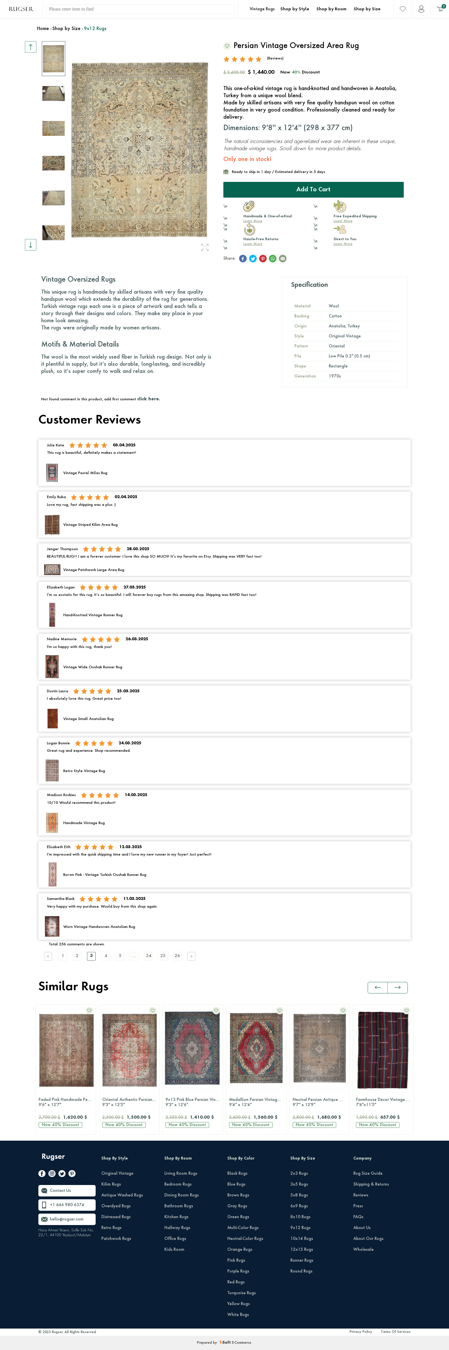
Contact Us (60, 1191)
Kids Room (174, 1250)
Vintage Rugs (262, 9)
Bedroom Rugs (178, 1184)
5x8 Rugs (299, 1195)
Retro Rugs (111, 1228)
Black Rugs (237, 1174)
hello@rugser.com (67, 1219)
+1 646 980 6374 (67, 1205)
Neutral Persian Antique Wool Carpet (321, 1103)
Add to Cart (313, 190)
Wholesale (363, 1250)
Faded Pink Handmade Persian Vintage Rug (67, 1103)
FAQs (358, 1217)
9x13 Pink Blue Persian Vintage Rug (194, 1103)
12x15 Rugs (301, 1250)
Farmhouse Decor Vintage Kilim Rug (384, 1103)
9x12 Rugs (300, 1228)
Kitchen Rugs (176, 1217)
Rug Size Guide (368, 1174)
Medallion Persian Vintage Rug (257, 1103)
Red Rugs (236, 1282)
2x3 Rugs (299, 1174)
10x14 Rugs (301, 1239)
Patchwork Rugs (116, 1239)
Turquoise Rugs (241, 1293)
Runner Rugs (301, 1260)
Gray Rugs (237, 1206)
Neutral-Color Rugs (245, 1239)
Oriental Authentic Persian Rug (130, 1103)
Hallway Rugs (177, 1228)
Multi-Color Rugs (243, 1228)
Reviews (360, 1195)
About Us (362, 1228)
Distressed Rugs (116, 1217)
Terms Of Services (396, 1332)
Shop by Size (367, 9)
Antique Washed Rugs (122, 1195)
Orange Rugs (239, 1250)
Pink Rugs (236, 1260)
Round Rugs (301, 1271)
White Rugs (238, 1315)
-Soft (225, 1343)
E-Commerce (241, 1343)
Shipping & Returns (371, 1184)
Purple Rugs (238, 1271)
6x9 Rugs (299, 1206)
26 (177, 956)
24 (148, 956)
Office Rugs (175, 1239)
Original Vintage (117, 1174)
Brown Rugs (238, 1195)
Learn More (252, 221)
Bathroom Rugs (178, 1206)
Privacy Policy (361, 1332)
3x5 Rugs (299, 1184)
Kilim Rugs (111, 1184)
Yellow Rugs (238, 1304)
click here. (148, 399)
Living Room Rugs (180, 1174)
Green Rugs (238, 1217)
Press (358, 1206)
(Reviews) (275, 58)
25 (163, 956)
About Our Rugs (368, 1239)
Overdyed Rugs (116, 1206)
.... (134, 956)
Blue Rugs (236, 1184)
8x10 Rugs (300, 1217)
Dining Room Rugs (181, 1195)
